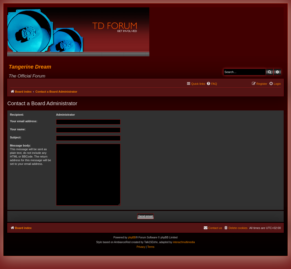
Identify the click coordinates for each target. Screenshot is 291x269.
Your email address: (23, 121)
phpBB (132, 237)
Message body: (20, 145)
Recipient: (17, 114)
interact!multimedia (184, 242)
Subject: (15, 137)
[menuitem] (211, 84)
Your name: (18, 129)
